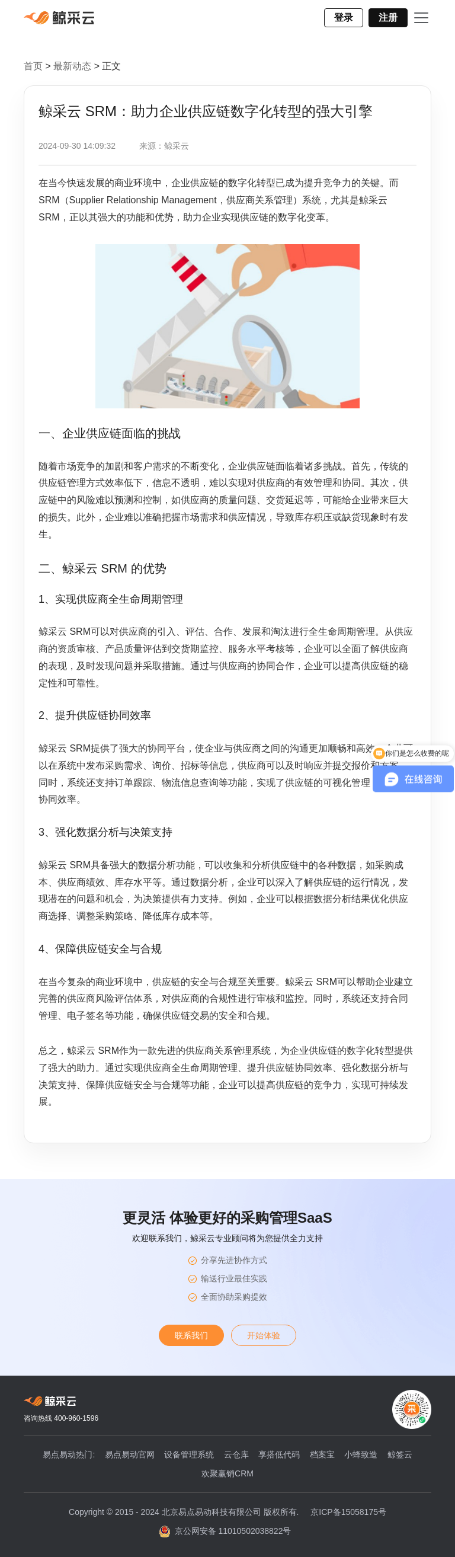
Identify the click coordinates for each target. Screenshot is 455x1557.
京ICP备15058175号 (348, 1512)
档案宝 (322, 1454)
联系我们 (191, 1335)
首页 (33, 66)
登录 (343, 17)
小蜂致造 (360, 1454)
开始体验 (263, 1335)
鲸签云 (399, 1454)
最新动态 (73, 66)
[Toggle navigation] (421, 18)
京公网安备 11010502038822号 (225, 1531)
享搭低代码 (279, 1454)
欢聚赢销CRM (227, 1473)
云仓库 (236, 1454)
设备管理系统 (189, 1454)
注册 (388, 17)
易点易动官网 (130, 1454)
